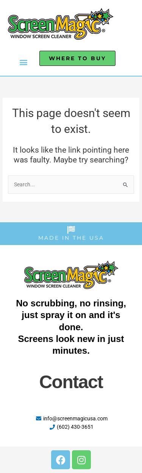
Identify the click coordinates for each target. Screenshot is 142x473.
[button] (23, 62)
